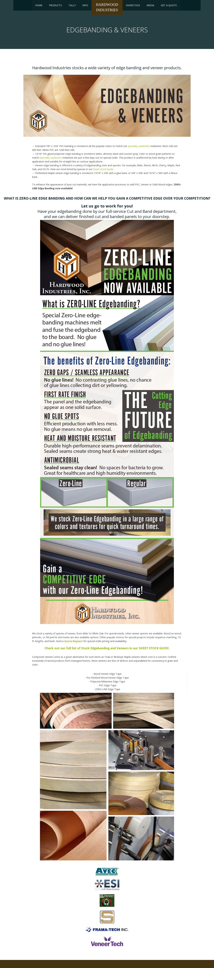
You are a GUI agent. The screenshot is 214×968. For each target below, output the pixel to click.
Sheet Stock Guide (103, 169)
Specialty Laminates (139, 146)
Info (85, 5)
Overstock (133, 5)
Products (55, 5)
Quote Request (73, 641)
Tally (72, 5)
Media (150, 5)
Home (38, 5)
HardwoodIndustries (107, 7)
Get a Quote (169, 5)
